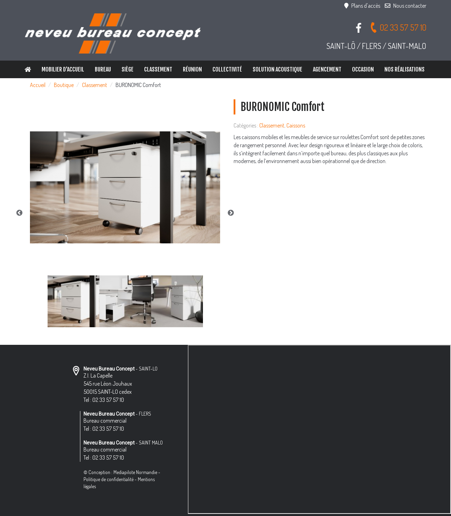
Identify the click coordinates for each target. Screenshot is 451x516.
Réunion (192, 69)
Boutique (64, 84)
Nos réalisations (404, 69)
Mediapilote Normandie (135, 472)
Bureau (103, 69)
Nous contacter (405, 5)
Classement (158, 69)
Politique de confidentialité (109, 479)
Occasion (363, 69)
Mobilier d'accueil (63, 69)
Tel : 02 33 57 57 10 (104, 399)
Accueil (37, 84)
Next (230, 213)
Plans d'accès (362, 5)
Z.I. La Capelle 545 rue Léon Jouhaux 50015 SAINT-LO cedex (108, 383)
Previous (19, 213)
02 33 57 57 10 (398, 27)
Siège (128, 69)
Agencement (327, 69)
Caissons (295, 125)
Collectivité (227, 69)
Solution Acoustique (277, 69)
